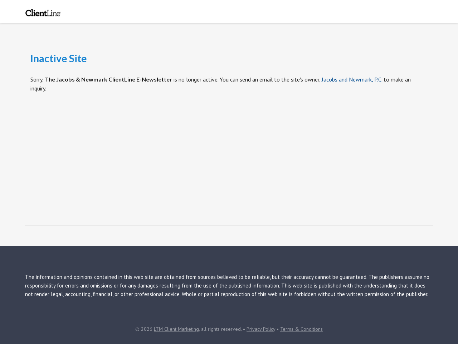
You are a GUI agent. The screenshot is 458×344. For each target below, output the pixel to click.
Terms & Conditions (301, 329)
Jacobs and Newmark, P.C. (352, 79)
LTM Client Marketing (176, 329)
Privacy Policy (261, 329)
